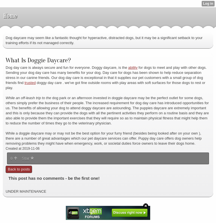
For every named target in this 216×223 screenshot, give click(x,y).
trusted (30, 83)
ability (133, 67)
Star (28, 158)
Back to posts (19, 169)
